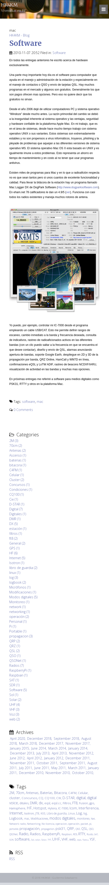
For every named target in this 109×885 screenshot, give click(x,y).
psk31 (60, 828)
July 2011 (25, 768)
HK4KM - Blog (19, 35)
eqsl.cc (56, 803)
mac (40, 401)
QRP (70, 828)
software (28, 401)
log (85, 813)
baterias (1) (17, 460)
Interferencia (89, 808)
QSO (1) (14, 655)
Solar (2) (15, 699)
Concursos (29, 798)
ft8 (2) (13, 538)
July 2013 (43, 753)
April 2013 (59, 753)
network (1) (17, 607)
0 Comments (23, 409)
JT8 (37, 813)
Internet (16, 813)
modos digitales (62, 818)
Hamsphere (17, 808)
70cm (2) (15, 445)
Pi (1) (12, 626)
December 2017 (51, 743)
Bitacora (60, 793)
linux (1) (14, 572)
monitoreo (83, 818)
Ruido (90, 834)
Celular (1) (16, 475)
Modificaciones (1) (22, 592)
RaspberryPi (51, 834)
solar (37, 839)
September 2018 (66, 738)
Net (93, 818)
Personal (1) (17, 621)
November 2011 (22, 763)
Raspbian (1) (18, 675)
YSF (92, 839)
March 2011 (77, 768)
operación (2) (19, 616)
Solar (43, 839)
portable (13, 829)
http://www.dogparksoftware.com (78, 187)
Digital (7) (16, 509)
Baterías (46, 793)
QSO (91, 829)
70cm (20, 792)
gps (91, 803)
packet (84, 823)
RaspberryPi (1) (20, 670)
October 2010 (82, 773)
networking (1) (19, 611)
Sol (32, 839)
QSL (84, 828)
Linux (71, 813)
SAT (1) (14, 680)
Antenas (32, 792)
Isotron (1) (16, 563)
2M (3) (13, 440)
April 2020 (17, 738)
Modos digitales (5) (23, 597)
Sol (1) (13, 695)
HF (29, 808)
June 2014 (38, 748)
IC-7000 (63, 808)
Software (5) (18, 690)
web (72, 839)
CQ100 (50, 798)
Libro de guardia (57, 813)
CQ (41, 798)
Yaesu (86, 839)
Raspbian (67, 834)
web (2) (14, 719)
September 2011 (72, 763)
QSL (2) (14, 651)
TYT (49, 839)
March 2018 (28, 743)
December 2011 (78, 758)
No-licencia (48, 823)
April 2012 (34, 758)
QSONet (13, 834)
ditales (24, 803)
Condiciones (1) (20, 489)
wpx (79, 839)
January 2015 (19, 748)
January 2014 (77, 748)
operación (73, 823)
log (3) (13, 577)
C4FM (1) (15, 470)
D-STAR (69, 797)
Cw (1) (13, 499)
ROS (75, 834)
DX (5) (13, 524)
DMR (33, 803)
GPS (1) (14, 548)
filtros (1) (15, 533)
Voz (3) (14, 714)
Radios (35, 833)
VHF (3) (14, 709)
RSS (12, 859)
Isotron (29, 813)
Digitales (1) (17, 514)
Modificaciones (39, 818)
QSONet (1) (17, 660)
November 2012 (81, 753)
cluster (14, 797)
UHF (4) (14, 704)
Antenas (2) (17, 450)
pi (90, 823)
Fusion (83, 803)
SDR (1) (14, 685)
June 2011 (41, 768)
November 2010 (58, 773)
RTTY (81, 834)
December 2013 (22, 753)
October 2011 (46, 763)
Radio (23, 833)
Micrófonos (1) (19, 587)
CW (58, 798)
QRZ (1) (14, 646)
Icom (73, 808)
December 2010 (31, 773)
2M (11, 792)
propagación (30, 828)
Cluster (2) (16, 480)
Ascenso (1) (17, 455)
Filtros (67, 803)
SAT (96, 834)
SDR (11, 839)
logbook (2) (17, 582)
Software (25, 43)
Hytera (52, 808)
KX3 (43, 813)
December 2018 (39, 738)
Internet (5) (17, 558)
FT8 (74, 803)
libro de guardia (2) (23, 567)
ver (68, 192)
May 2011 (58, 768)
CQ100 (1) (16, 494)
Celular (83, 793)
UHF (56, 839)
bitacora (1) (17, 465)
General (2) (17, 543)
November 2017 (78, 743)
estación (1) (17, 528)
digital (81, 797)
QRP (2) (14, 641)
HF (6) (13, 553)
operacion (61, 823)
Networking (33, 823)
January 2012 (53, 758)
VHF (65, 839)
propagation (47, 829)
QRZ (78, 829)
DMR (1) (14, 519)
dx (41, 802)
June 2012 (17, 758)
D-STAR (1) (16, 504)
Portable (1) (17, 631)
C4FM (72, 793)
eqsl (47, 803)
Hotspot (39, 808)
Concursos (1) (19, 484)
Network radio (17, 823)
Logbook (16, 818)
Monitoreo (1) (19, 602)
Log (79, 813)
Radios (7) (16, 665)
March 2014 (57, 748)
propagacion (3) (21, 636)
